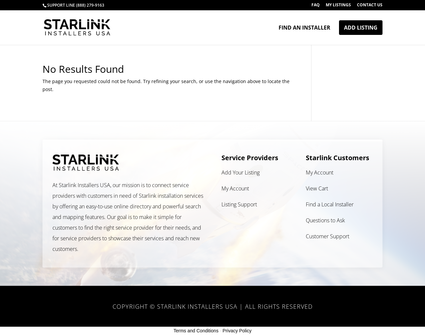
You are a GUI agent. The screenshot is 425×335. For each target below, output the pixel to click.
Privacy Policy (236, 330)
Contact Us (369, 5)
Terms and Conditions (196, 330)
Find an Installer (304, 28)
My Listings (338, 5)
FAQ (315, 5)
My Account (235, 188)
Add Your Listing (240, 172)
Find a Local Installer (330, 204)
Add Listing (361, 27)
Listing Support (239, 204)
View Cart (317, 188)
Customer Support (327, 236)
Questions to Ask (325, 220)
